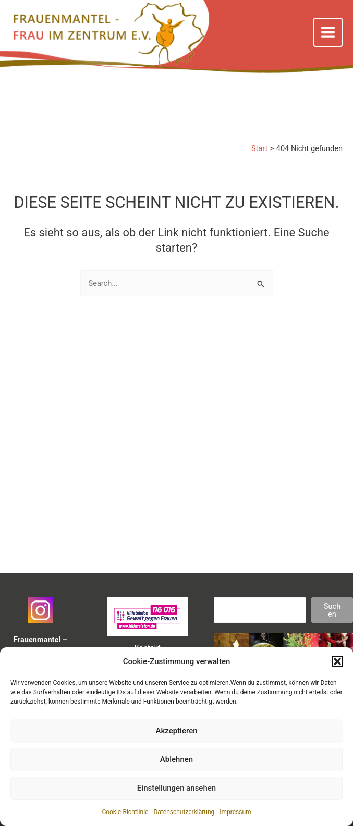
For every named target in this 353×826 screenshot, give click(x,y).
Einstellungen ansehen (176, 788)
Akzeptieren (176, 730)
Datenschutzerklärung (183, 812)
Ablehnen (176, 759)
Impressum (235, 812)
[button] (337, 661)
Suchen (332, 610)
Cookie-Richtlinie (125, 812)
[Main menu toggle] (328, 32)
